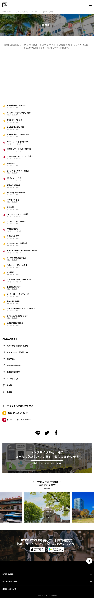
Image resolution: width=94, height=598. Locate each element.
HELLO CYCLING (31, 48)
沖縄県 (51, 12)
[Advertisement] (47, 76)
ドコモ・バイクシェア (47, 48)
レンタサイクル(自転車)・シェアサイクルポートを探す (30, 12)
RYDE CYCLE (6, 12)
